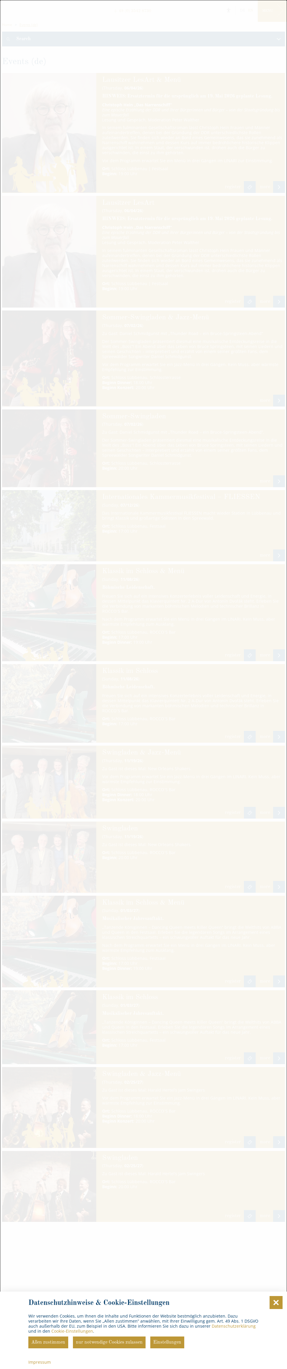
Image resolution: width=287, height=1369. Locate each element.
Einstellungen (167, 1342)
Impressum (39, 1362)
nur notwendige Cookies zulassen (109, 1342)
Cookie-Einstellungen (72, 1331)
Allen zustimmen (48, 1342)
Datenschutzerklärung (234, 1326)
